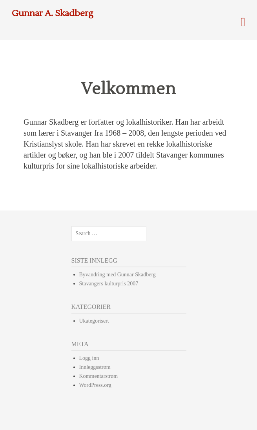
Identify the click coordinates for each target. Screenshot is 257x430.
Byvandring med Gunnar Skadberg (117, 275)
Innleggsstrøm (95, 367)
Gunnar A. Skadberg (52, 13)
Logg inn (89, 358)
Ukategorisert (94, 321)
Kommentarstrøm (98, 376)
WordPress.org (95, 385)
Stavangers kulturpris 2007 (109, 284)
